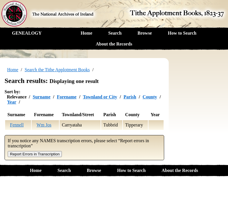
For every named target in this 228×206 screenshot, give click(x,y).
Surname (41, 96)
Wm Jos (43, 124)
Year (11, 102)
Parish (129, 96)
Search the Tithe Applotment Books (57, 69)
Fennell (17, 124)
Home (86, 33)
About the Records (114, 43)
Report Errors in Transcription (35, 154)
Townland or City (100, 96)
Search (115, 33)
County (149, 96)
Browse (145, 33)
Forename (66, 96)
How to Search (182, 33)
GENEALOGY (27, 33)
